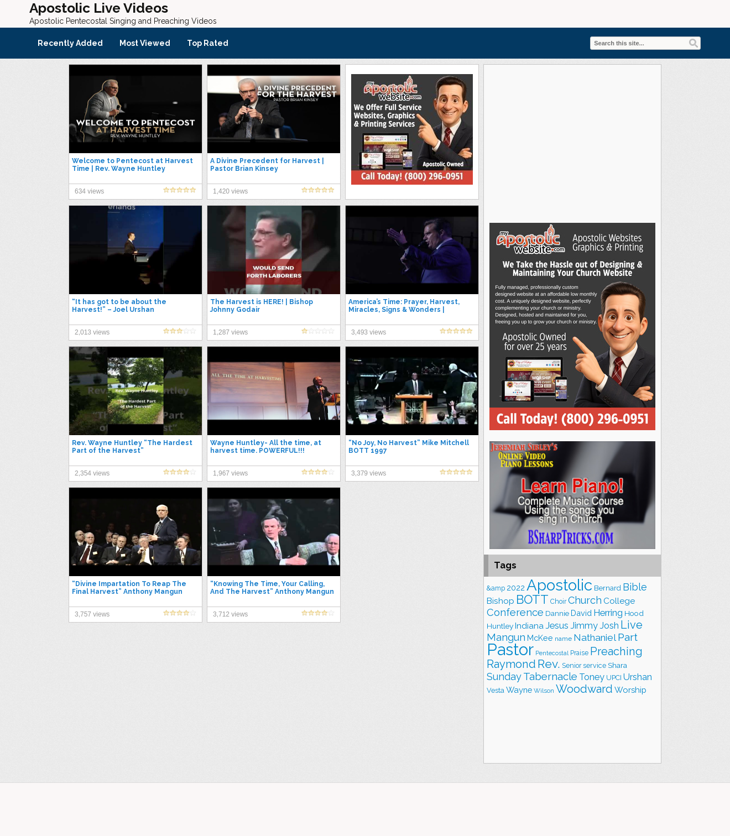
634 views (89, 191)
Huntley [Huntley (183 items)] (500, 625)
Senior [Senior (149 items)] (571, 666)
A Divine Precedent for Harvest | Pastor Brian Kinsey (267, 165)
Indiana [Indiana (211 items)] (529, 626)
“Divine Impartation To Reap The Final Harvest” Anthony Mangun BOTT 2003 (129, 591)
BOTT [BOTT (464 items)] (532, 599)
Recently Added (70, 43)
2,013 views (92, 332)
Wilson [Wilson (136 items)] (544, 690)
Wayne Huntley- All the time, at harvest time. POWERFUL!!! (265, 446)
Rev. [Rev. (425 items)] (549, 664)
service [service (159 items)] (594, 665)
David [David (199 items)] (581, 613)
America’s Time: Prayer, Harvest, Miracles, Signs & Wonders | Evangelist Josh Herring (404, 309)
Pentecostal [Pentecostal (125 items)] (552, 653)
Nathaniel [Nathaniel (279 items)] (594, 637)
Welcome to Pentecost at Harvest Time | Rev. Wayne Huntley (132, 165)
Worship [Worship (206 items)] (630, 690)
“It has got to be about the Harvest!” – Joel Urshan (119, 306)
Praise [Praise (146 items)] (579, 653)
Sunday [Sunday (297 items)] (504, 676)
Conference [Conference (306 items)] (515, 612)
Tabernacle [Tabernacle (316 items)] (550, 676)
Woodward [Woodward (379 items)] (584, 689)
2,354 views (92, 473)
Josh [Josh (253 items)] (609, 625)
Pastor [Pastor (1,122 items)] (510, 649)
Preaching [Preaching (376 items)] (616, 651)
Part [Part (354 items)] (628, 637)
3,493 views (368, 332)
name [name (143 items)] (563, 638)
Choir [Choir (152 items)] (558, 601)
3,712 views (230, 614)
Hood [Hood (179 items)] (634, 613)
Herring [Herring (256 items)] (608, 612)
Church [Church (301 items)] (585, 600)
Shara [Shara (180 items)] (617, 665)
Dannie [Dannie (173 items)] (557, 613)
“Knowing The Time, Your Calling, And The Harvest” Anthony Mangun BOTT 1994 (272, 591)
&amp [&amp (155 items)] (496, 588)
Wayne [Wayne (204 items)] (519, 689)
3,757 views (92, 614)
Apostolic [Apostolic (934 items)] (559, 585)
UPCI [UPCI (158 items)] (614, 677)
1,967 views (230, 473)
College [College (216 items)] (619, 601)
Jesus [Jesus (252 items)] (557, 625)
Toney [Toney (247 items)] (591, 677)
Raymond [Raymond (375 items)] (511, 664)
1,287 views (230, 332)
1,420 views (230, 191)
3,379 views (368, 473)
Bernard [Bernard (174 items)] (607, 587)
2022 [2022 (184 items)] (516, 587)
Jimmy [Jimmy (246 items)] (584, 625)
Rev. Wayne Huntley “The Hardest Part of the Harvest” (132, 446)
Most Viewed (144, 43)
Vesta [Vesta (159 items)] (495, 690)
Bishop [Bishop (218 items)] (500, 601)
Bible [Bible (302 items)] (635, 587)
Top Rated (207, 43)
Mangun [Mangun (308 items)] (506, 637)
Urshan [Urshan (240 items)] (637, 677)
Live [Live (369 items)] (631, 624)
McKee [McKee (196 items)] (540, 637)
